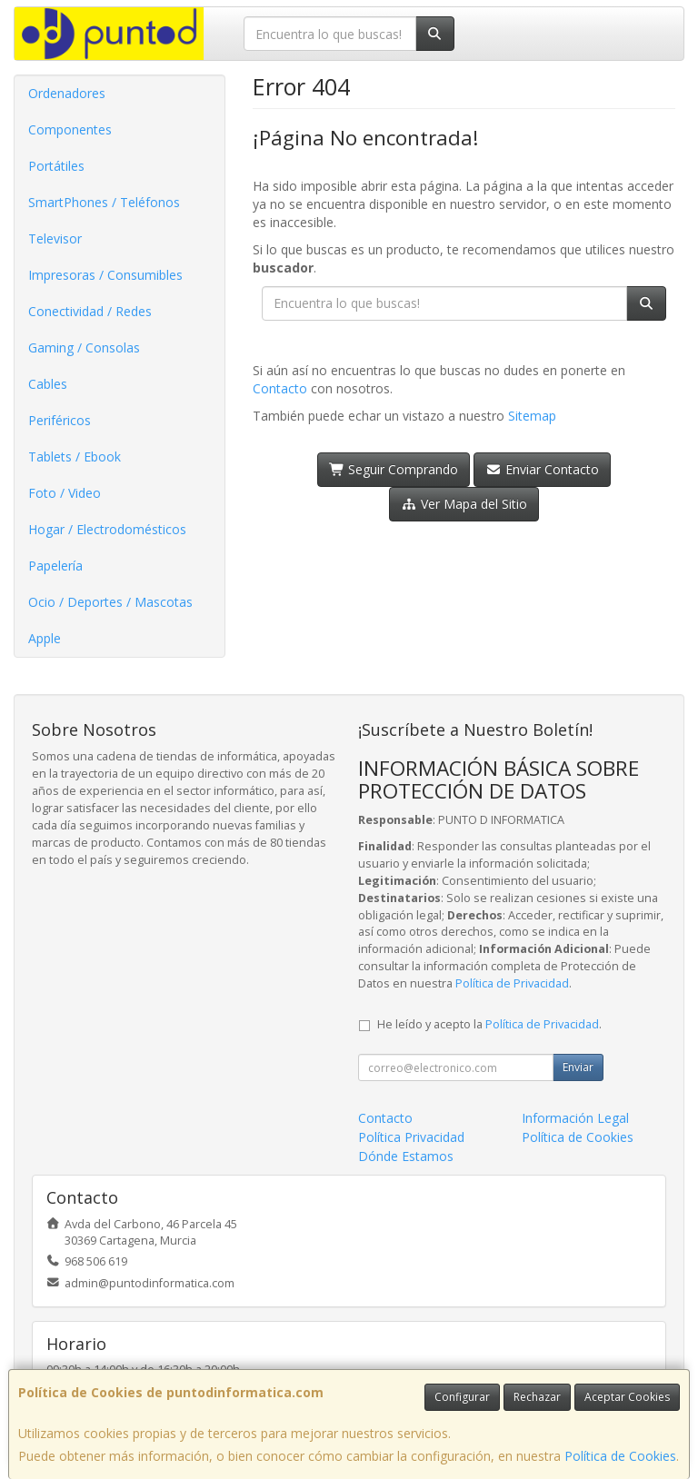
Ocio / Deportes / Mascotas (110, 601)
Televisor (55, 238)
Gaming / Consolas (84, 347)
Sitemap (532, 415)
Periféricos (59, 420)
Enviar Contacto (542, 469)
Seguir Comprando (394, 469)
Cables (47, 383)
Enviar (578, 1067)
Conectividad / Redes (90, 311)
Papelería (55, 565)
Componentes (70, 129)
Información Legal (575, 1118)
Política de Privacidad (512, 983)
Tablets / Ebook (74, 456)
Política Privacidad (411, 1137)
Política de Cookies (620, 1455)
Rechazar (537, 1397)
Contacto (280, 388)
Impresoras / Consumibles (105, 274)
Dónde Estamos (406, 1156)
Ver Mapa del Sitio (464, 503)
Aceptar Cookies (627, 1397)
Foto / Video (64, 492)
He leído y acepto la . (489, 1024)
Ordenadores (66, 93)
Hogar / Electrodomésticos (107, 529)
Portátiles (56, 165)
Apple (44, 638)
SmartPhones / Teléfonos (104, 202)
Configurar (462, 1397)
